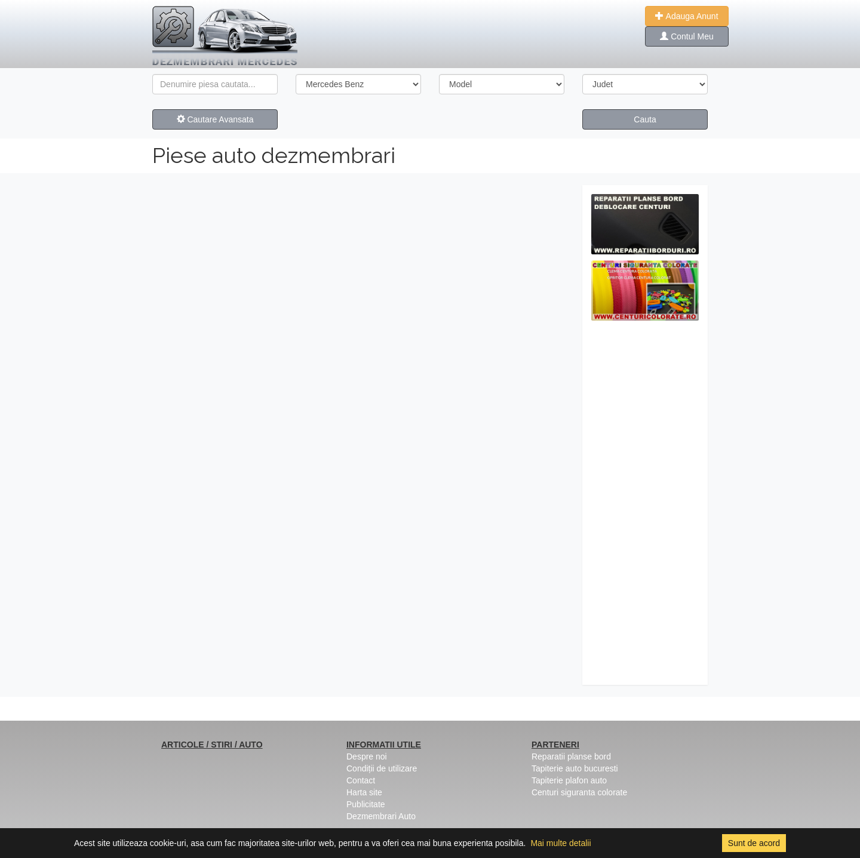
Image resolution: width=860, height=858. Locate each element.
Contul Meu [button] (686, 36)
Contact (360, 780)
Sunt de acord (754, 843)
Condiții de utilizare (381, 768)
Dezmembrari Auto (381, 816)
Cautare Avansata (215, 119)
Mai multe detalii (560, 843)
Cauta (645, 119)
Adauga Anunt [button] (686, 16)
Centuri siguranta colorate (579, 792)
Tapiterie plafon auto (569, 780)
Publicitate (365, 804)
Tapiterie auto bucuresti (575, 768)
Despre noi (366, 756)
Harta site (364, 792)
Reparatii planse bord (571, 756)
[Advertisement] (645, 506)
